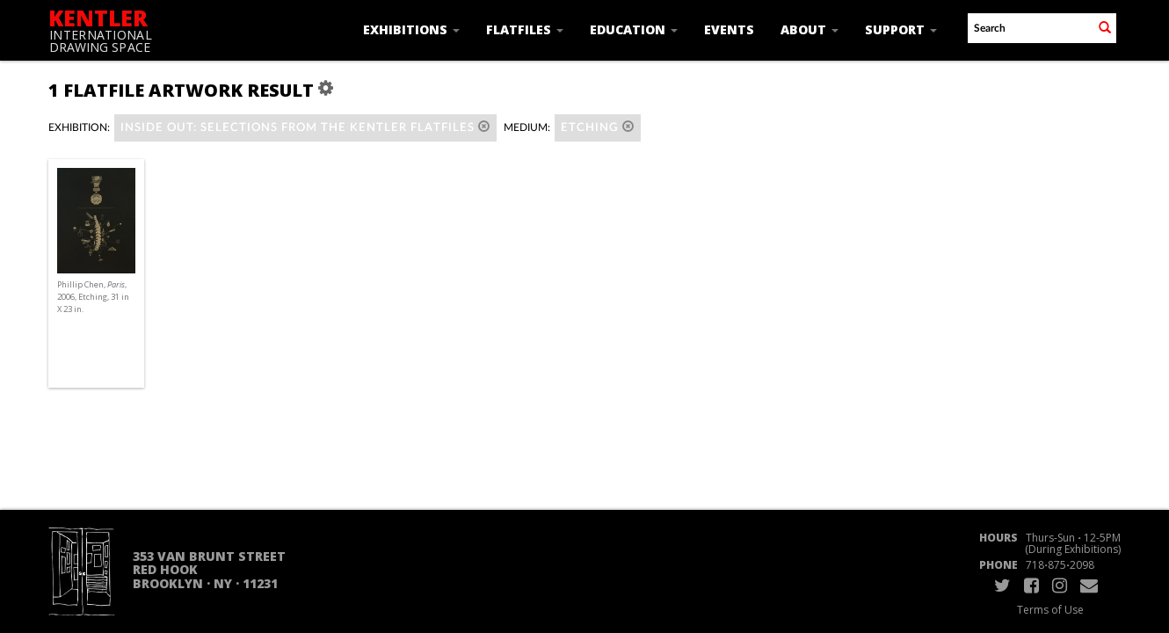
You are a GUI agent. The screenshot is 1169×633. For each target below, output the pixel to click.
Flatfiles (524, 29)
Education (634, 29)
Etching (598, 127)
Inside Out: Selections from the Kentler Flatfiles (305, 127)
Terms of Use (1050, 609)
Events (729, 29)
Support (901, 29)
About (810, 29)
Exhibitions (411, 29)
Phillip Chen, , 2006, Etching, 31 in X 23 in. (93, 297)
